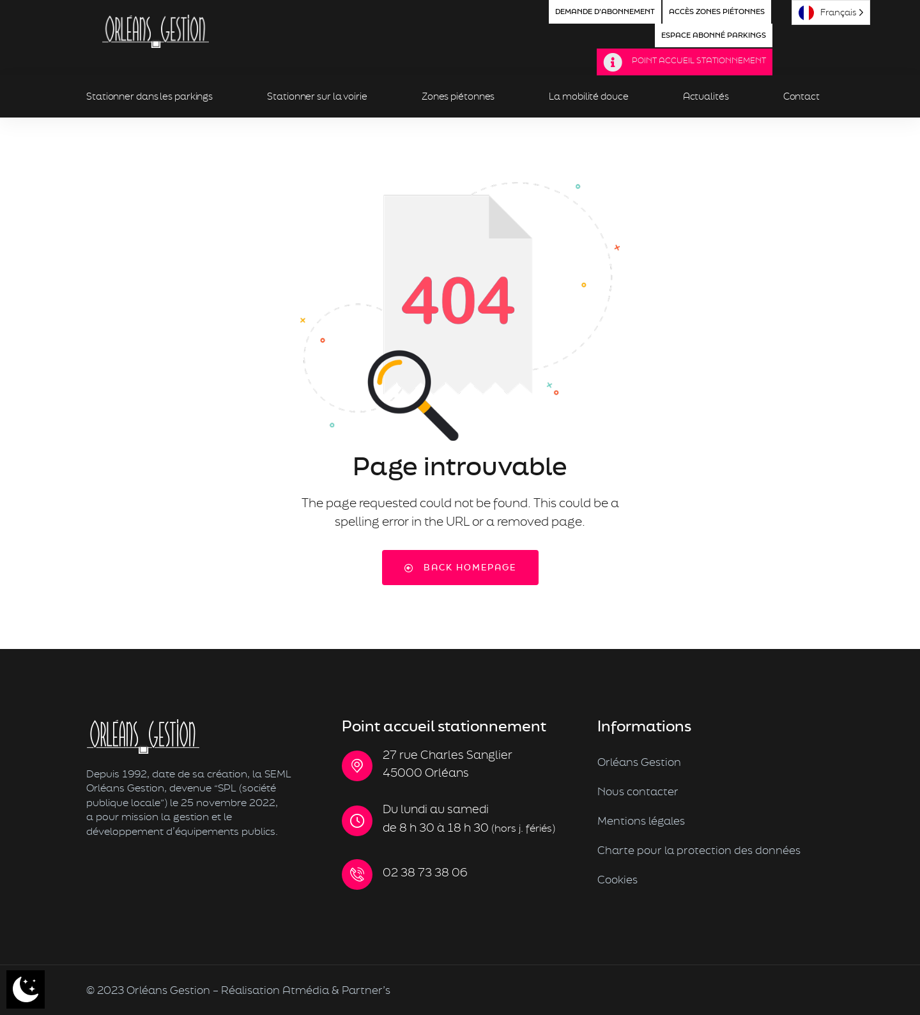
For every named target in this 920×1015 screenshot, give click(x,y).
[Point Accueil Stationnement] (612, 62)
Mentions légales (641, 820)
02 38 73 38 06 (425, 872)
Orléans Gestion (639, 761)
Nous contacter (637, 791)
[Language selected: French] (831, 12)
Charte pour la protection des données (699, 850)
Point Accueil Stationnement (699, 60)
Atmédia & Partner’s (336, 989)
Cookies (617, 879)
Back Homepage (460, 567)
